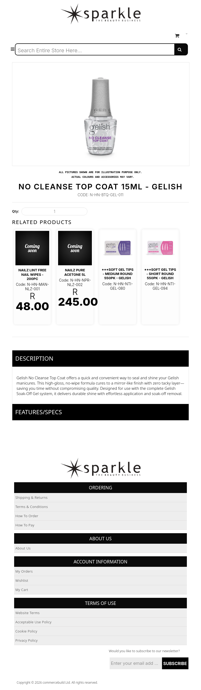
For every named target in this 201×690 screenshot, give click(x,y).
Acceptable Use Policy (33, 622)
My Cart (21, 589)
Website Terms (27, 612)
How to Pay (25, 525)
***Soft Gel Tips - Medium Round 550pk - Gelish (117, 273)
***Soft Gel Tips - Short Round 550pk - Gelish (160, 273)
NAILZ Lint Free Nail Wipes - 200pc (32, 274)
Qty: (15, 211)
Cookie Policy (26, 631)
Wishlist (21, 580)
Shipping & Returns (31, 497)
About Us (23, 548)
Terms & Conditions (31, 506)
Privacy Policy (26, 640)
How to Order (26, 515)
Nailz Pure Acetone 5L (75, 272)
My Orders (24, 571)
